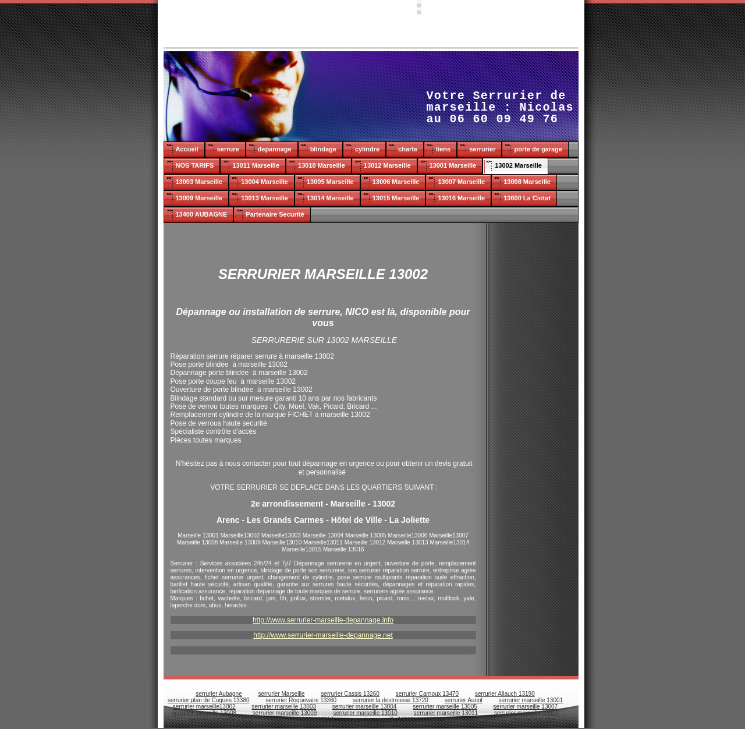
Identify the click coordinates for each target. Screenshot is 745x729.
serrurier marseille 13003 (283, 706)
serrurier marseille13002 (204, 706)
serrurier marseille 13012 (526, 713)
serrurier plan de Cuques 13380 (209, 700)
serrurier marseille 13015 (382, 719)
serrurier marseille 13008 (204, 713)
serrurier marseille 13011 (446, 713)
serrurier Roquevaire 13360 (300, 700)
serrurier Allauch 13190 (505, 694)
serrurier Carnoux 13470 (427, 694)
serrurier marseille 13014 (301, 719)
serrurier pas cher (533, 719)
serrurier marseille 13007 (526, 706)
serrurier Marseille (281, 694)
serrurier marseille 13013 (221, 719)
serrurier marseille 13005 (445, 706)
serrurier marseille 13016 (462, 719)
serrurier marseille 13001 (531, 700)
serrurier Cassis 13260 (350, 694)
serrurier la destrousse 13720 (390, 700)
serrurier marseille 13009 (285, 713)
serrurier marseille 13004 (364, 706)
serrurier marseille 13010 (365, 713)
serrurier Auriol (464, 700)
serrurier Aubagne (219, 694)
